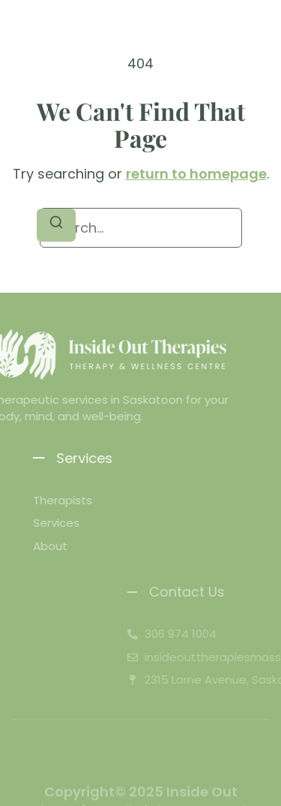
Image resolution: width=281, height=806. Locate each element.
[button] (24, 34)
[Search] (56, 225)
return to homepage (196, 173)
